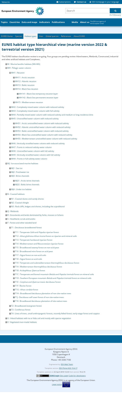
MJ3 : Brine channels (20, 176)
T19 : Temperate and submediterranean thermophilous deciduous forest (47, 262)
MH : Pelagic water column (19, 68)
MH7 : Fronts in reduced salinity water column (31, 147)
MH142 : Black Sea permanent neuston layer (38, 97)
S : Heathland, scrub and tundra (21, 219)
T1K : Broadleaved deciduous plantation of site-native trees (41, 301)
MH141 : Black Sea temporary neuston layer (38, 93)
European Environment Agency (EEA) (61, 349)
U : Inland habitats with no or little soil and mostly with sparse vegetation (39, 318)
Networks (6, 2)
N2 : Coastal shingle (20, 202)
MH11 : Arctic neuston (25, 77)
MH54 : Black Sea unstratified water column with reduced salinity (43, 134)
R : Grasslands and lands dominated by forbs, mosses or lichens (35, 215)
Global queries (52, 36)
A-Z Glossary (115, 15)
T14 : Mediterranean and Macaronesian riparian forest (39, 243)
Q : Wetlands (13, 211)
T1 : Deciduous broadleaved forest (26, 227)
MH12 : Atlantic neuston (25, 81)
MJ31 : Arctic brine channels (27, 180)
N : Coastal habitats (16, 194)
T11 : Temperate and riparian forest (37, 232)
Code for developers (77, 375)
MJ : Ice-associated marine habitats (22, 163)
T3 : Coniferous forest (20, 309)
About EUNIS (79, 36)
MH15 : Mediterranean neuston (29, 102)
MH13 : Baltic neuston (24, 85)
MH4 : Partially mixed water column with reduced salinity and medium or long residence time (52, 114)
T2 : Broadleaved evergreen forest (26, 305)
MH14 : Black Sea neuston (26, 89)
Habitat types (30, 36)
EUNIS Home (7, 36)
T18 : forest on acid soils (28, 259)
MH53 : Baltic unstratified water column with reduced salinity (42, 131)
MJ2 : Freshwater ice (20, 172)
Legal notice (57, 384)
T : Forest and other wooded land (21, 222)
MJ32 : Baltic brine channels (27, 184)
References (66, 36)
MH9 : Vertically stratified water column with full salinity (35, 155)
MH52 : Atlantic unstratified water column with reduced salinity (42, 127)
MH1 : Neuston (17, 72)
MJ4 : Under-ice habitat (21, 189)
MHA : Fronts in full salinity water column (29, 158)
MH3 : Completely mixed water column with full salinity (35, 111)
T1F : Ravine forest (23, 285)
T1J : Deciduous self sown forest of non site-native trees (39, 297)
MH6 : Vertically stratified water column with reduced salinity (38, 143)
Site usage (64, 375)
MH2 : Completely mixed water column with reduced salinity (37, 107)
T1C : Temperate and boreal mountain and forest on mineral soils (54, 274)
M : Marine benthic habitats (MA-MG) (23, 64)
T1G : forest (26, 289)
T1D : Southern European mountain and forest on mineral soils (53, 278)
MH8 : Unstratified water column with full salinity (32, 151)
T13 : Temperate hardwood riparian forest (33, 240)
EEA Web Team (67, 364)
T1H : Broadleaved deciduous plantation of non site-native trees (43, 293)
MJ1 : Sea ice (16, 168)
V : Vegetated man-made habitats (22, 322)
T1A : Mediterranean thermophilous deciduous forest (38, 266)
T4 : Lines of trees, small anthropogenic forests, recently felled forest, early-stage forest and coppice (55, 313)
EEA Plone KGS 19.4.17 (68, 368)
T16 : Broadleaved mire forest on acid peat (34, 251)
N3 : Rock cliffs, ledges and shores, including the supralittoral (38, 206)
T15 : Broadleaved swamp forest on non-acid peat (37, 247)
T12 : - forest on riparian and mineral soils (46, 236)
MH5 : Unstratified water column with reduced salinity (35, 118)
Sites (41, 36)
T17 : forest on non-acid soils (30, 255)
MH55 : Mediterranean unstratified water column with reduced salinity (46, 138)
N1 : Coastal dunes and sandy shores (27, 198)
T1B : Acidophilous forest (30, 270)
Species (18, 36)
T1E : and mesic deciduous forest (38, 282)
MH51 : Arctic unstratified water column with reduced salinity (42, 123)
